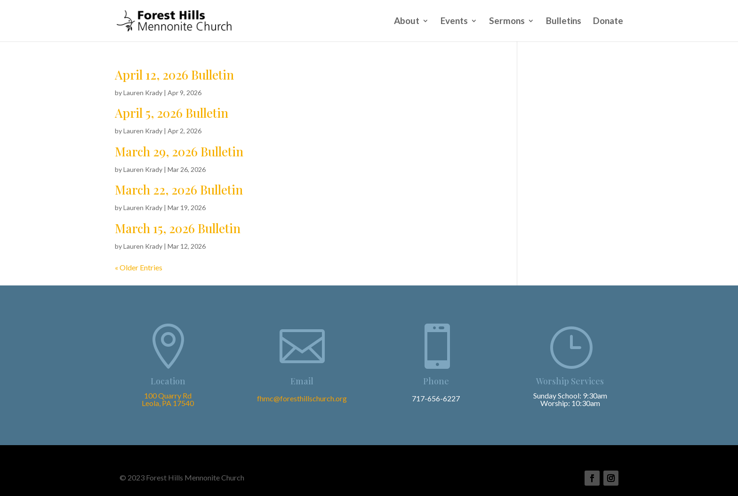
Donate (608, 21)
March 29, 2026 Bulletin (179, 151)
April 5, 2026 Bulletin (171, 113)
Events (454, 21)
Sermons (507, 21)
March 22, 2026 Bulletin (179, 189)
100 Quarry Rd (168, 395)
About (406, 21)
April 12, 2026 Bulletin (174, 74)
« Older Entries (138, 267)
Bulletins (563, 21)
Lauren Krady (142, 93)
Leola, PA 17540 (168, 402)
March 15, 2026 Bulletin (178, 228)
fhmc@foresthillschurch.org (302, 398)
